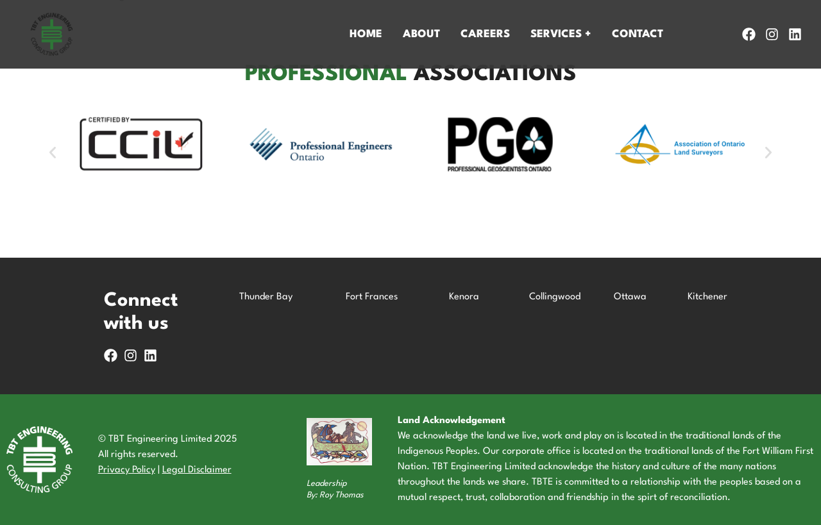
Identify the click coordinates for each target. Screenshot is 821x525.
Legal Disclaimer (197, 470)
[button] (52, 152)
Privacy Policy (126, 470)
